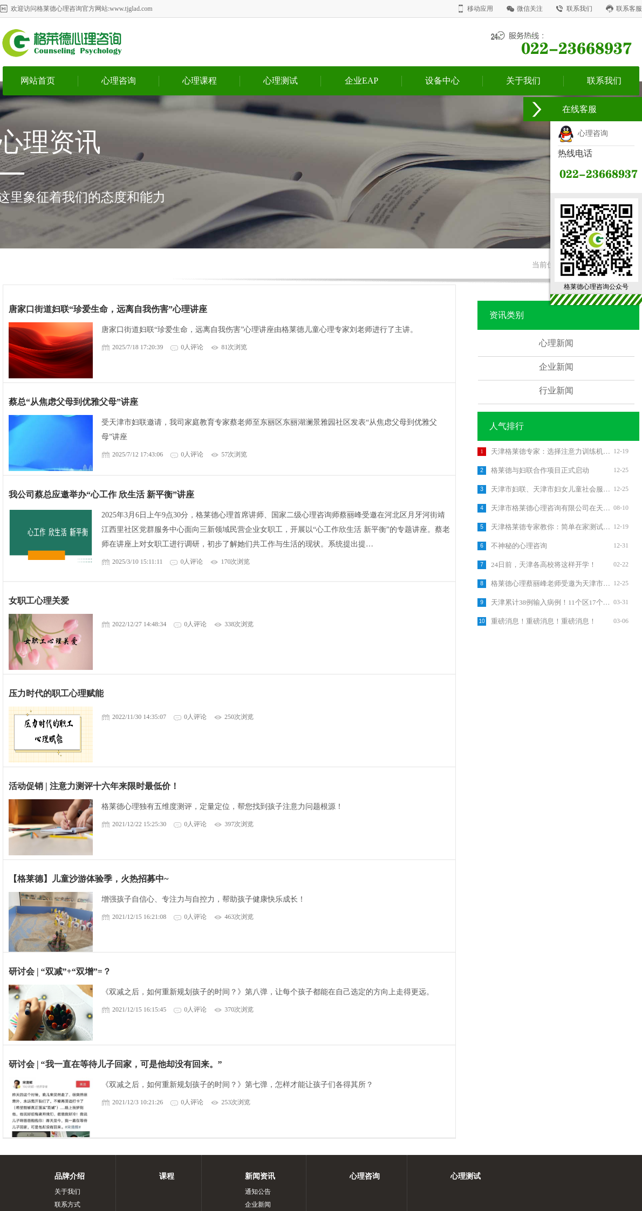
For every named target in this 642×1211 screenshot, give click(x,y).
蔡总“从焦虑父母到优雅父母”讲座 (73, 401)
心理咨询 (118, 80)
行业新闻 (556, 390)
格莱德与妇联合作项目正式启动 (540, 470)
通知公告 (258, 1191)
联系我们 (579, 8)
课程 (166, 1176)
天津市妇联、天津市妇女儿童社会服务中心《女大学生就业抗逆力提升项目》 (551, 489)
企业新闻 (556, 366)
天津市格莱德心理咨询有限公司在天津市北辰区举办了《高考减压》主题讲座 (551, 508)
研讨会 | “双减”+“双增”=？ (60, 971)
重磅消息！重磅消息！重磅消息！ (543, 621)
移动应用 (480, 8)
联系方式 (67, 1204)
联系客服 (629, 8)
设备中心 (442, 80)
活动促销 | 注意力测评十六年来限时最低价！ (94, 786)
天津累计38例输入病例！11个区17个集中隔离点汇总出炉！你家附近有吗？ (551, 602)
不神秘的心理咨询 (519, 546)
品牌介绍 (69, 1176)
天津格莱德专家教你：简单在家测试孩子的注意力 (551, 527)
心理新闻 (556, 343)
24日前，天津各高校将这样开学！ (543, 564)
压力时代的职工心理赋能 (56, 693)
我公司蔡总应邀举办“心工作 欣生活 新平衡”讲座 (101, 494)
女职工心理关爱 (39, 600)
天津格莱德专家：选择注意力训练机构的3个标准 (551, 451)
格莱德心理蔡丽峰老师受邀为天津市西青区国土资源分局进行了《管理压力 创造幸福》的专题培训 (551, 583)
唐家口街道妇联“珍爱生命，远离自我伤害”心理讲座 (108, 309)
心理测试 (280, 80)
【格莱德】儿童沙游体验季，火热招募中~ (88, 878)
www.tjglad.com (131, 8)
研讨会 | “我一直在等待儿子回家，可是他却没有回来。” (115, 1064)
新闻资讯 (260, 1176)
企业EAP (361, 80)
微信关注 (530, 8)
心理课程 (199, 80)
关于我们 (523, 80)
